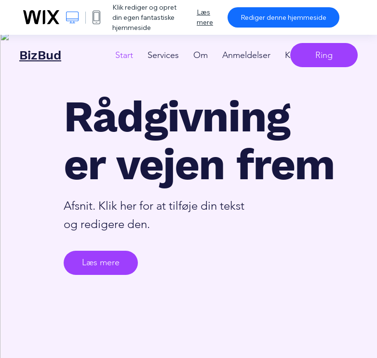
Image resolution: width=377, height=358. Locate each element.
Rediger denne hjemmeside (283, 17)
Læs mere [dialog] (205, 17)
